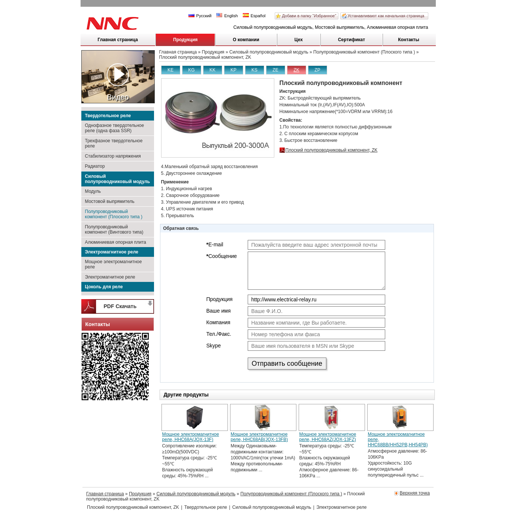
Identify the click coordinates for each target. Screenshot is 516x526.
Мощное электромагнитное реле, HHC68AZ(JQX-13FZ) (327, 437)
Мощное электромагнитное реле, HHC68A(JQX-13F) (190, 437)
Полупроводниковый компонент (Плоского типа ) (114, 214)
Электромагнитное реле (111, 252)
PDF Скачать (120, 306)
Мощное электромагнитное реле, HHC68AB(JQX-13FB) (259, 437)
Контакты (408, 39)
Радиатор (95, 166)
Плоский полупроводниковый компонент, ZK (332, 150)
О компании (246, 39)
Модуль (93, 191)
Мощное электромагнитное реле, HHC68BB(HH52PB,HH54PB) (398, 439)
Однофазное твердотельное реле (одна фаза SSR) (114, 128)
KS (254, 70)
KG (191, 70)
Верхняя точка (415, 493)
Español (254, 15)
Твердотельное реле (108, 115)
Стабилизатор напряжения (113, 156)
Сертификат (351, 39)
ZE (275, 70)
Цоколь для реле (104, 286)
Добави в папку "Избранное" (309, 15)
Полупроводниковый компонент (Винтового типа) (114, 229)
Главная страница (118, 39)
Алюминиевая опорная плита (115, 242)
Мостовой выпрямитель (110, 201)
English (227, 15)
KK (212, 70)
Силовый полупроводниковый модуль (117, 179)
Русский (200, 15)
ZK (296, 70)
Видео (118, 81)
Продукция (185, 39)
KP (233, 70)
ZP (317, 70)
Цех (299, 39)
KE (170, 70)
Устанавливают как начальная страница (386, 15)
